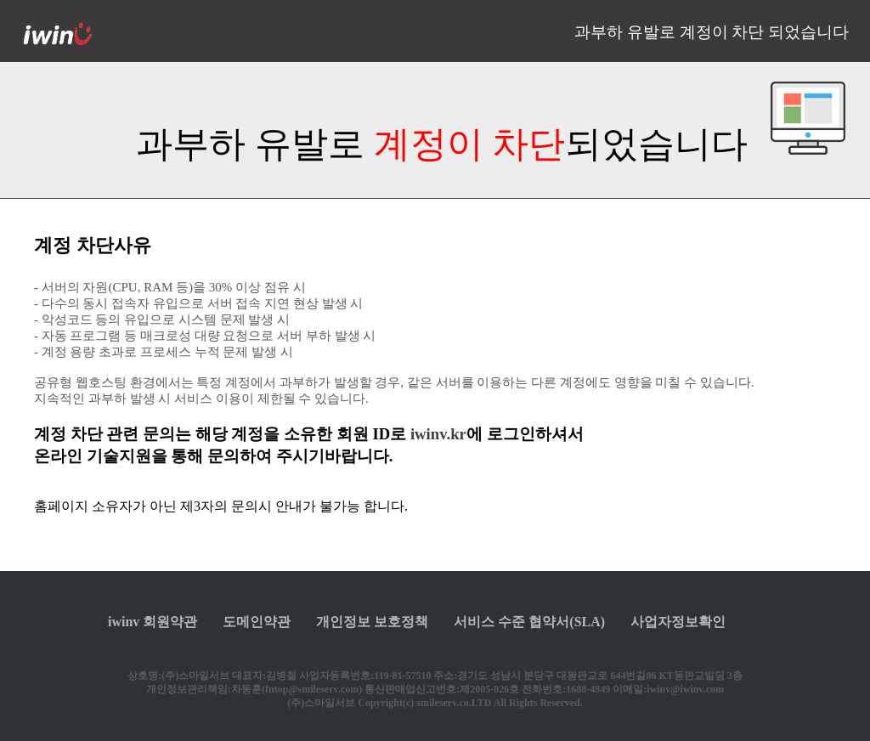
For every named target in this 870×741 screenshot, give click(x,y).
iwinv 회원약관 (152, 621)
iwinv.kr (438, 434)
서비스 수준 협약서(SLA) (529, 621)
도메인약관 (257, 621)
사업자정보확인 (678, 621)
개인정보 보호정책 (372, 621)
